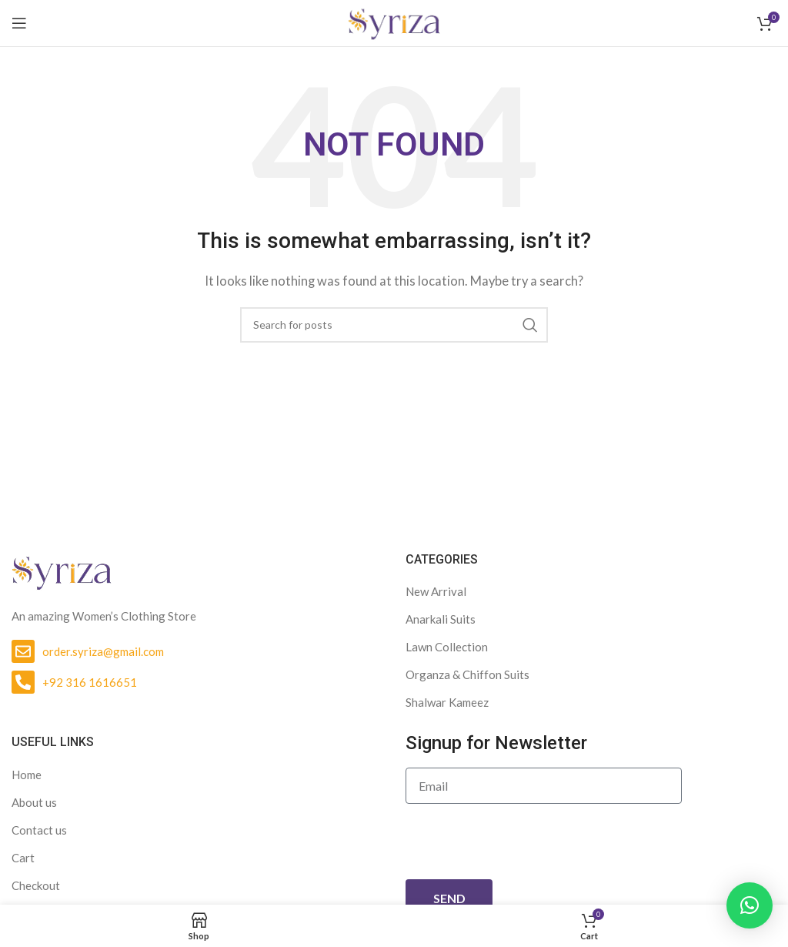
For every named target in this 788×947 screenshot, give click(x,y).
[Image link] (62, 570)
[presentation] (522, 841)
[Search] (394, 325)
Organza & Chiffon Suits (467, 674)
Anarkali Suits (441, 619)
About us (34, 802)
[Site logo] (394, 21)
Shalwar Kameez (447, 702)
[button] (749, 905)
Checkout (36, 885)
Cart (23, 858)
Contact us (39, 830)
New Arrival (436, 591)
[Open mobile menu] (19, 23)
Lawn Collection (447, 647)
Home (27, 774)
